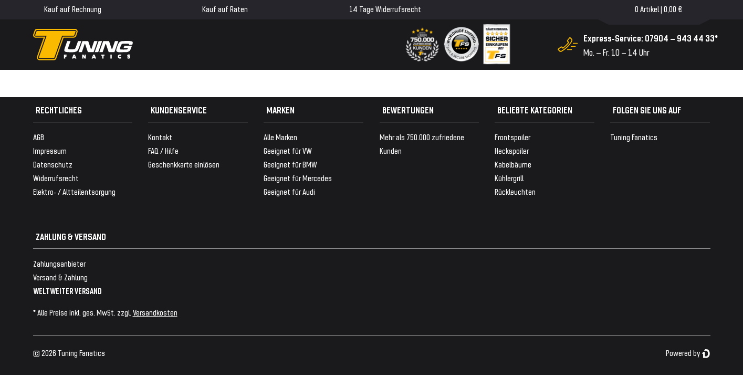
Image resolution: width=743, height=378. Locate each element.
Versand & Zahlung (60, 277)
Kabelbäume (513, 164)
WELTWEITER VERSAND (67, 291)
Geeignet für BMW (290, 164)
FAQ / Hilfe (163, 150)
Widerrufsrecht (56, 178)
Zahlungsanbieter (59, 263)
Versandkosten (155, 312)
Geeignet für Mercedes (298, 178)
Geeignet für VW (288, 150)
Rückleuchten (515, 191)
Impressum (50, 150)
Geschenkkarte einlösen (183, 164)
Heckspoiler (512, 150)
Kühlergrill (509, 178)
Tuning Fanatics (633, 137)
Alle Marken (280, 137)
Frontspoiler (512, 137)
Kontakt (160, 137)
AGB (38, 137)
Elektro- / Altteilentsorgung (74, 191)
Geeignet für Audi (289, 191)
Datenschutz (52, 164)
